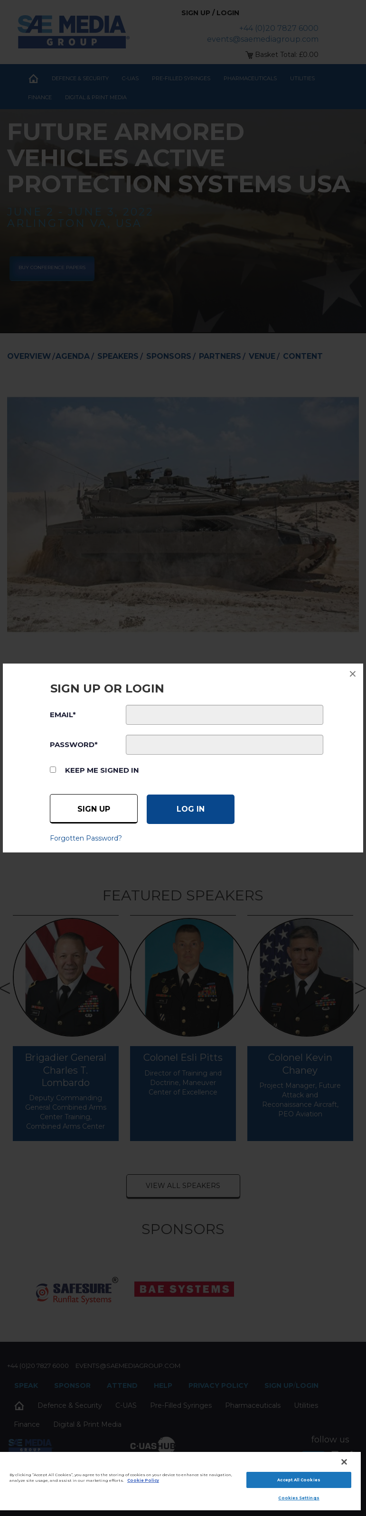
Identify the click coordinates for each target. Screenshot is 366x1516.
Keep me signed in (102, 770)
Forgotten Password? (86, 838)
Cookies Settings (298, 1498)
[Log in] (191, 809)
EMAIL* (63, 714)
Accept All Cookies (298, 1480)
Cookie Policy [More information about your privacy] (143, 1480)
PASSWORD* (74, 744)
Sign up (93, 809)
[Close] (344, 1462)
